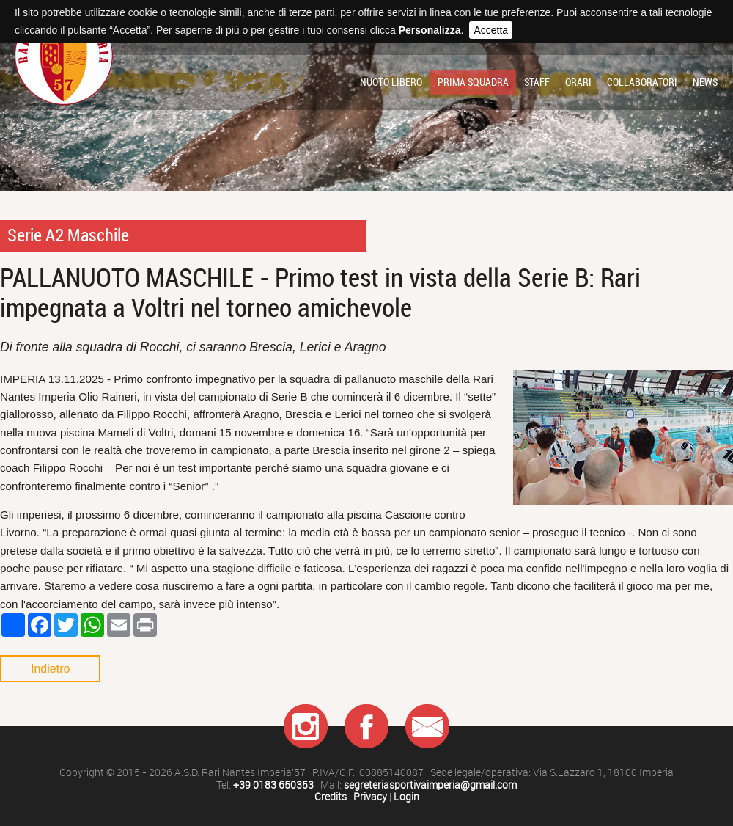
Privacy (370, 797)
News (705, 82)
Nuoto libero (391, 82)
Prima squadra (473, 82)
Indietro (50, 668)
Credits (330, 797)
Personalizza (430, 30)
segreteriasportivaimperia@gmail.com (430, 785)
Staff (537, 82)
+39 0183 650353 (273, 785)
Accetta (491, 30)
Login (406, 797)
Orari (578, 82)
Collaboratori (642, 82)
